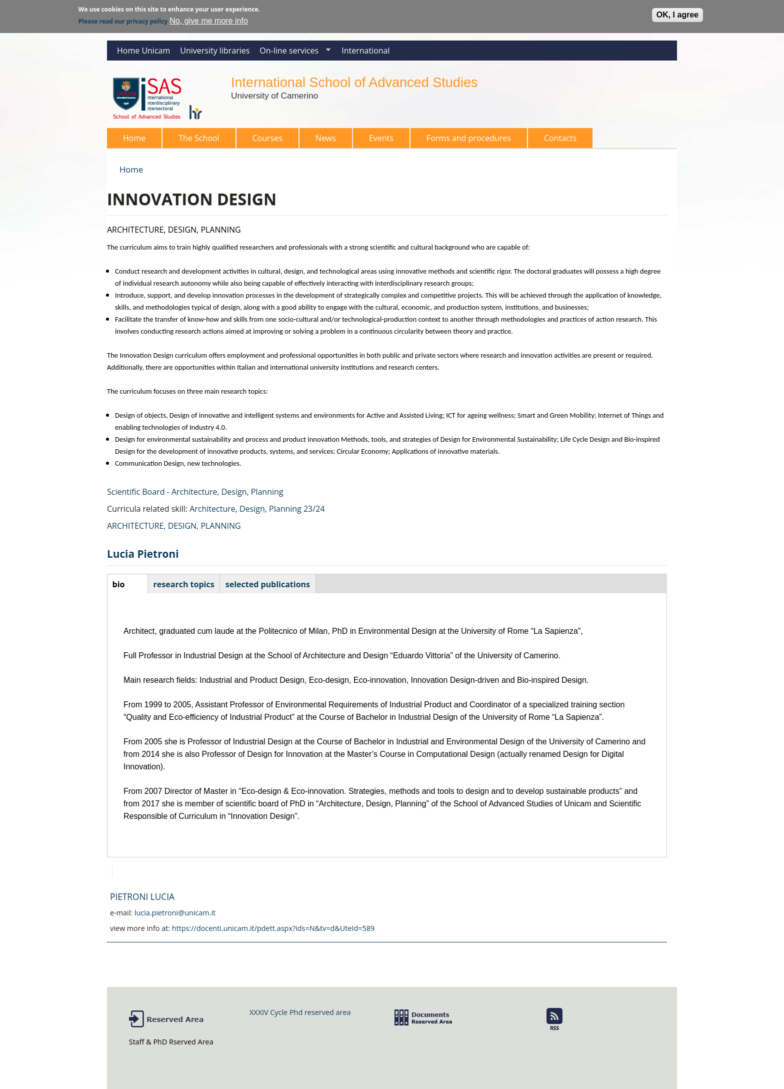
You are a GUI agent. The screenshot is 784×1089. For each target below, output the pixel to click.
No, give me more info (209, 18)
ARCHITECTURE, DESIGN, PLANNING (174, 525)
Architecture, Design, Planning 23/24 (257, 508)
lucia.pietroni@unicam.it (175, 912)
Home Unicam (143, 50)
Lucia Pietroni (142, 554)
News (326, 138)
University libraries (215, 50)
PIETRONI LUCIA (142, 896)
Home (134, 138)
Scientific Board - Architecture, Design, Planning (195, 491)
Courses (264, 140)
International (366, 50)
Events (381, 138)
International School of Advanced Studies (354, 82)
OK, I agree (677, 12)
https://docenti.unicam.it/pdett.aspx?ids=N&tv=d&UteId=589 (273, 928)
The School (195, 140)
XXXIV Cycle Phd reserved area (300, 1012)
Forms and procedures (465, 140)
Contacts (560, 138)
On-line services (292, 53)
